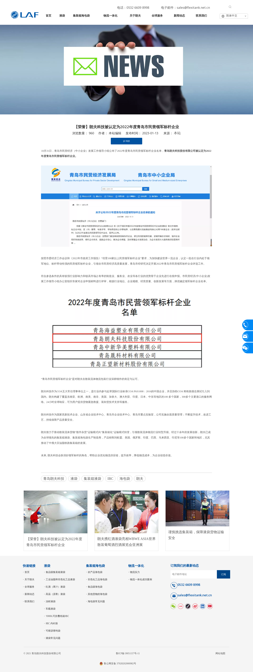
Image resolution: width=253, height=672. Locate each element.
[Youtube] (210, 606)
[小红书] (180, 606)
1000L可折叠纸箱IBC (57, 616)
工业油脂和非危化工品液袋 (60, 579)
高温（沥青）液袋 (55, 594)
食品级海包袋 (95, 586)
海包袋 (125, 478)
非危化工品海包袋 (97, 579)
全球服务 (29, 586)
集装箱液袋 (92, 478)
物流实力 (135, 572)
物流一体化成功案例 (141, 579)
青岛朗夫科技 (53, 478)
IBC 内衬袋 (52, 623)
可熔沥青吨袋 (53, 630)
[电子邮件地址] (192, 574)
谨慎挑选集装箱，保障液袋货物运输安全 (196, 535)
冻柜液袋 (50, 601)
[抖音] (188, 606)
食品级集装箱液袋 (55, 572)
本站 (177, 133)
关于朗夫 (29, 579)
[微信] (173, 606)
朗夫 (139, 478)
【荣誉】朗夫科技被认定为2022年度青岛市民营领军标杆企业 (54, 542)
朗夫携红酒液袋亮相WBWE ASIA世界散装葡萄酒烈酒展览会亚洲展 (126, 542)
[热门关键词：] (230, 6)
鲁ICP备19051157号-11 (128, 653)
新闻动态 (29, 594)
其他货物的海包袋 (97, 594)
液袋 (73, 478)
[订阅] (223, 574)
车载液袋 (50, 608)
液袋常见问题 (53, 638)
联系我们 (29, 601)
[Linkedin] (202, 606)
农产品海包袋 (95, 572)
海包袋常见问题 (96, 601)
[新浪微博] (195, 606)
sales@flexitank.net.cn (193, 7)
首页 (27, 572)
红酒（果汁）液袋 (55, 586)
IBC (110, 478)
